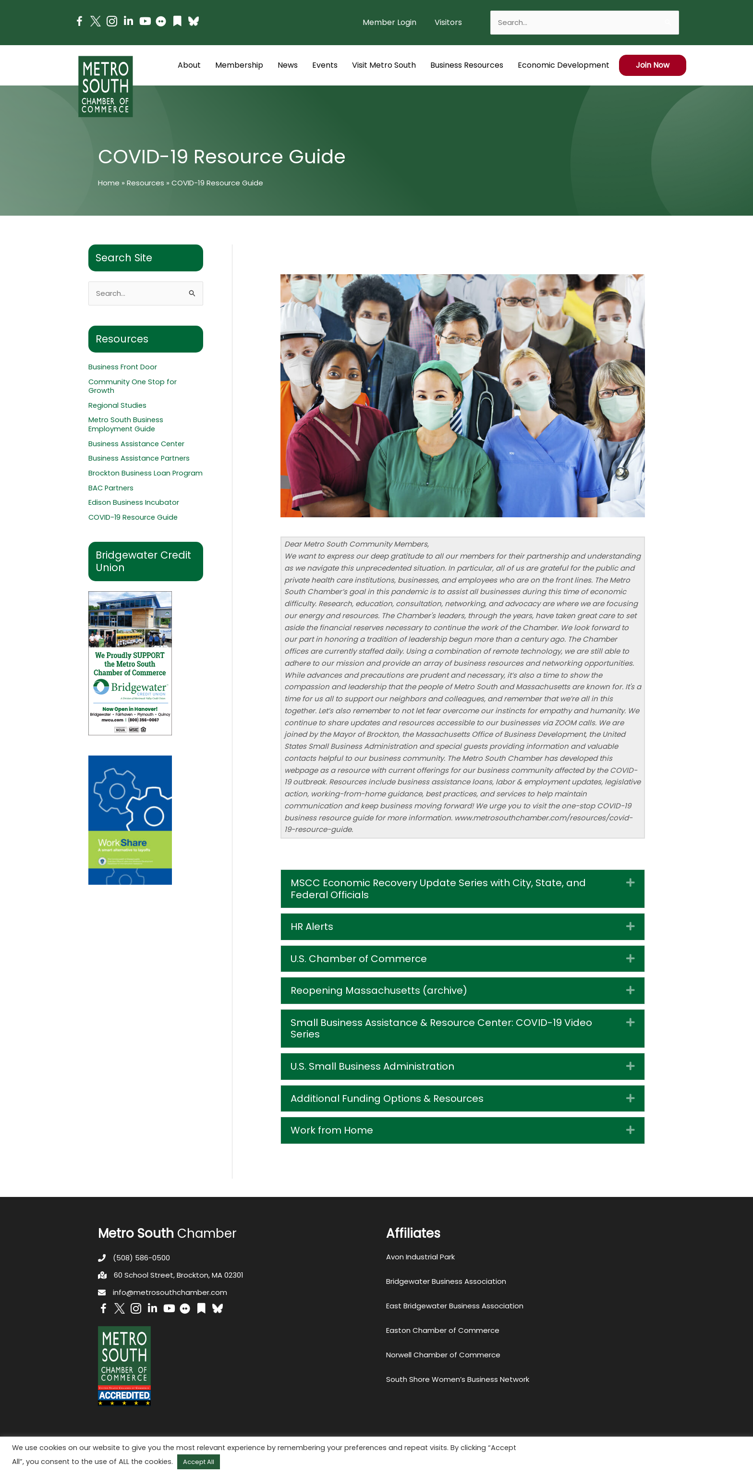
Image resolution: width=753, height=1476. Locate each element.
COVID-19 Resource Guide (134, 522)
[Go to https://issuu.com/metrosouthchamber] (177, 22)
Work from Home (332, 1131)
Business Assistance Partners (140, 456)
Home (109, 183)
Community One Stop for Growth (133, 385)
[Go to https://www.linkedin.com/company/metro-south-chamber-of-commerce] (128, 22)
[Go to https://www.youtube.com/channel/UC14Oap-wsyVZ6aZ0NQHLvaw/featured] (144, 22)
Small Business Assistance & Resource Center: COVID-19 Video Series (441, 1029)
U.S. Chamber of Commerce (359, 959)
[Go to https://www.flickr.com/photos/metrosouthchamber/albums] (161, 23)
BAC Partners (111, 493)
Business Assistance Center (138, 442)
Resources (145, 183)
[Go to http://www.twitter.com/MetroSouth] (95, 21)
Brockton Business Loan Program (129, 474)
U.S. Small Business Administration (372, 1067)
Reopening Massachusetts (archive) (379, 991)
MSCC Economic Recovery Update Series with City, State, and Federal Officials (438, 889)
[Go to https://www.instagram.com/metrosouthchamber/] (112, 23)
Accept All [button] (198, 1461)
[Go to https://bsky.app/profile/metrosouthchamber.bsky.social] (193, 21)
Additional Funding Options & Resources (387, 1099)
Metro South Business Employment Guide (126, 423)
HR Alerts (312, 927)
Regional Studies (118, 404)
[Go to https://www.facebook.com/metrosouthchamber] (79, 23)
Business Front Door (123, 367)
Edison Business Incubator (134, 508)
